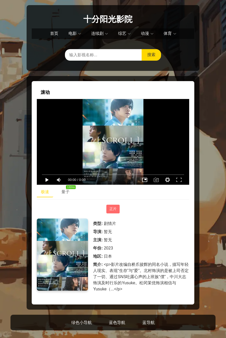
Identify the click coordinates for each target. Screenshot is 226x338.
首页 (54, 33)
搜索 (151, 54)
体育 (168, 33)
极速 (45, 192)
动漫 (145, 33)
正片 (113, 209)
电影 (73, 33)
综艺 (122, 33)
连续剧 (97, 33)
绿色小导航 (81, 322)
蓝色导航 (117, 322)
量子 (67, 190)
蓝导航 (148, 322)
